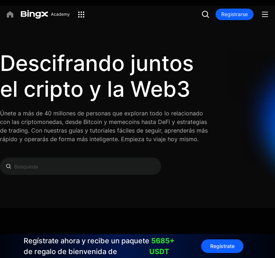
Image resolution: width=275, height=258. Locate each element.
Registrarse (234, 14)
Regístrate (222, 246)
